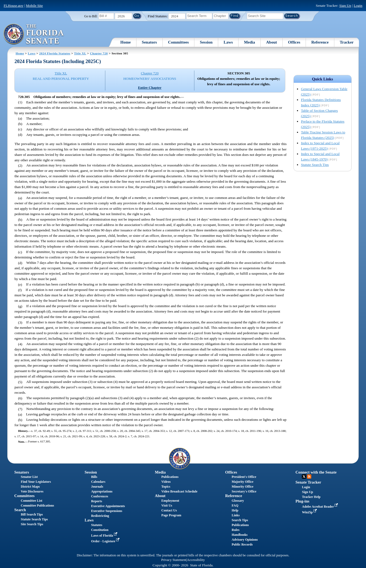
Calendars (98, 482)
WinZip (310, 512)
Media (249, 42)
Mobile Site (34, 6)
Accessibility (196, 560)
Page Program (171, 515)
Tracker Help (311, 497)
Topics (165, 486)
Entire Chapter (150, 88)
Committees (178, 42)
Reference (320, 42)
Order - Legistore (105, 541)
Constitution (99, 530)
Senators (149, 42)
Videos (166, 482)
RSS (309, 476)
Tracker (347, 42)
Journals (97, 486)
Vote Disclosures (32, 491)
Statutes (96, 525)
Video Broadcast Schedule (179, 491)
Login (358, 6)
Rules (236, 530)
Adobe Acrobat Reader (320, 506)
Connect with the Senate (315, 472)
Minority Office (242, 486)
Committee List (32, 501)
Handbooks (240, 535)
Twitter (304, 476)
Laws (228, 42)
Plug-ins (302, 501)
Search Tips (240, 520)
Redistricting (100, 516)
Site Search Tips (32, 524)
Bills (94, 477)
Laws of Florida (104, 535)
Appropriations (101, 491)
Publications (169, 477)
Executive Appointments (108, 506)
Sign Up (345, 6)
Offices (294, 42)
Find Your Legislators (36, 482)
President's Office (244, 477)
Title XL (80, 53)
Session (206, 42)
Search (20, 510)
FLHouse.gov (14, 6)
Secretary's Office (244, 491)
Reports (96, 501)
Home (125, 42)
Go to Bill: (90, 16)
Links (236, 515)
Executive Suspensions (106, 511)
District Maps (30, 486)
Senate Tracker (308, 482)
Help (235, 510)
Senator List (29, 477)
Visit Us (166, 505)
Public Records (242, 544)
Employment (170, 501)
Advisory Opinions (245, 539)
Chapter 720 (99, 53)
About (271, 42)
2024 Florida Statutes (54, 53)
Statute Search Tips (315, 165)
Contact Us (169, 510)
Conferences (99, 496)
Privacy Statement (173, 560)
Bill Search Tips (32, 514)
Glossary (238, 501)
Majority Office (242, 482)
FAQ (235, 505)
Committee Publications (37, 505)
